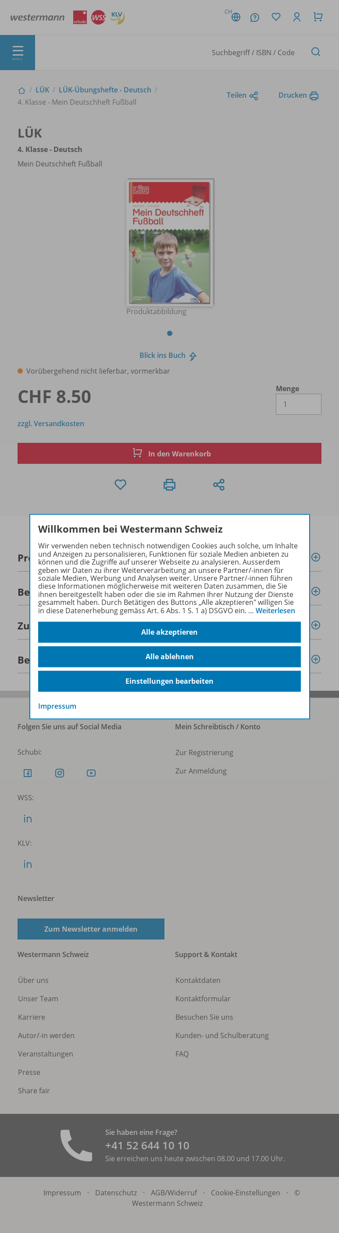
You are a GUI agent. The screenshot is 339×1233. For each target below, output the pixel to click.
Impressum (57, 706)
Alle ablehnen (170, 656)
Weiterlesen (275, 610)
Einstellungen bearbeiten (169, 681)
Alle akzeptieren (169, 632)
